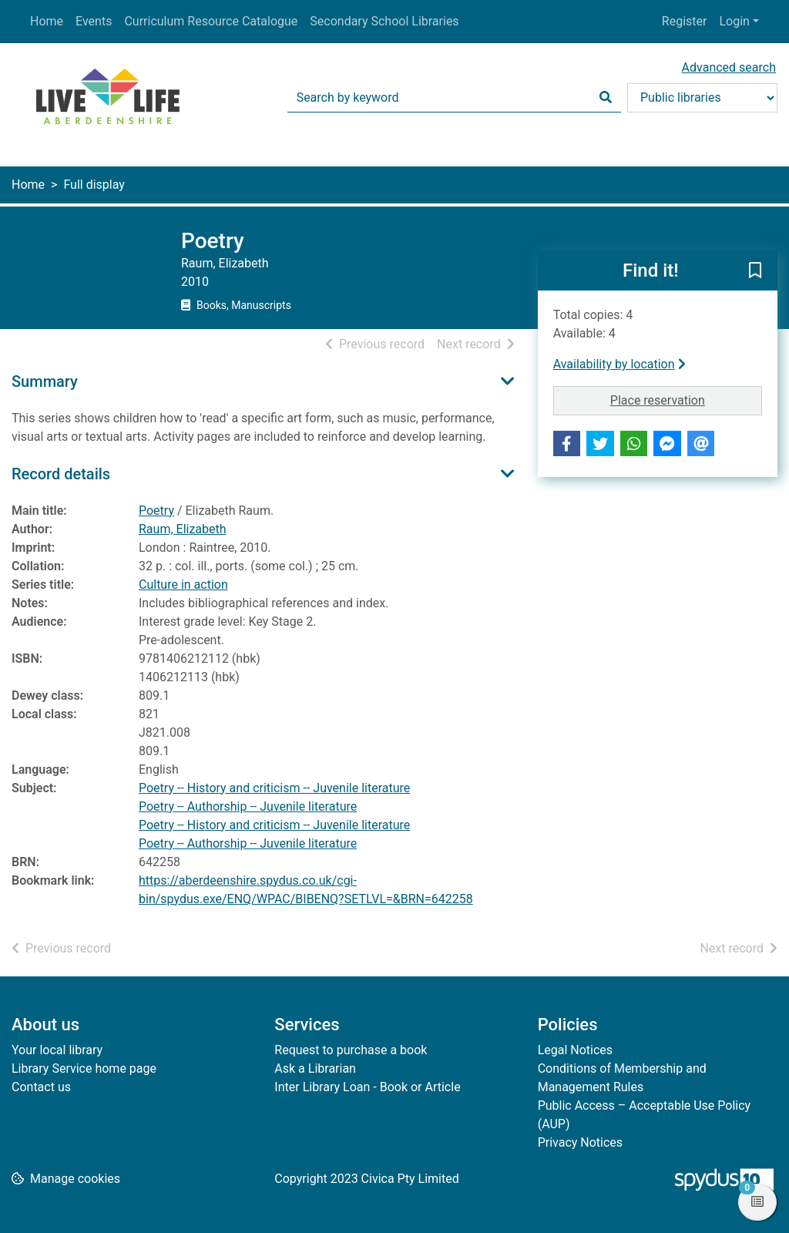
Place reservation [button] (684, 399)
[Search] (605, 98)
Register (684, 21)
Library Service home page (84, 1068)
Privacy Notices (580, 1142)
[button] (755, 271)
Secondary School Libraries (384, 21)
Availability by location (619, 364)
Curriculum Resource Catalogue (210, 21)
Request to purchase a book (350, 1050)
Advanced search (729, 67)
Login (734, 21)
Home (46, 21)
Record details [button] (61, 474)
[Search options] (702, 98)
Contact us (41, 1087)
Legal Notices (575, 1050)
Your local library (57, 1050)
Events (94, 21)
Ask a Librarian (315, 1068)
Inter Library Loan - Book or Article (367, 1087)
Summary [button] (45, 381)
